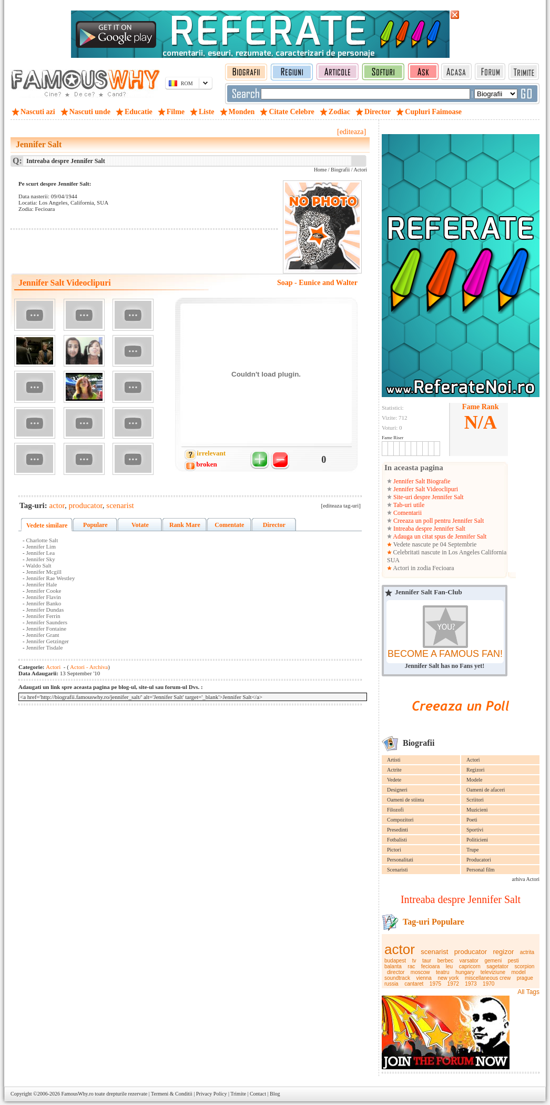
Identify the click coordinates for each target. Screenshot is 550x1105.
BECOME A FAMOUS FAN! (445, 653)
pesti (513, 961)
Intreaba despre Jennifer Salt (428, 528)
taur (426, 961)
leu (449, 966)
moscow (420, 972)
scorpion (525, 966)
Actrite (394, 770)
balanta (393, 966)
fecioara (430, 966)
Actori (473, 760)
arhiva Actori (525, 879)
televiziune (493, 972)
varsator (469, 961)
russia (391, 984)
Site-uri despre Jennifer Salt (428, 497)
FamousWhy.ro (77, 1094)
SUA (393, 560)
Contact (258, 1094)
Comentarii (407, 512)
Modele (474, 780)
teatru (443, 972)
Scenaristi (397, 870)
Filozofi (395, 810)
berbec (445, 961)
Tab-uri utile (408, 505)
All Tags (528, 992)
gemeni (493, 961)
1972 (453, 984)
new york (448, 978)
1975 (435, 984)
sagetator (497, 966)
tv (414, 961)
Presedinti (397, 830)
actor (399, 949)
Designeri (397, 790)
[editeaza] (351, 132)
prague (525, 978)
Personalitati (400, 860)
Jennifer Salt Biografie (421, 481)
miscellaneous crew (488, 978)
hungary (464, 972)
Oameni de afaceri (485, 790)
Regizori (475, 770)
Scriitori (475, 800)
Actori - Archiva (88, 667)
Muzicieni (477, 810)
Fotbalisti (397, 840)
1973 (470, 984)
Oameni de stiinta (405, 800)
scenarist (434, 952)
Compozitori (400, 820)
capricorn (470, 966)
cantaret (413, 984)
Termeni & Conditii (171, 1094)
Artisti (394, 760)
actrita (527, 952)
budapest (395, 961)
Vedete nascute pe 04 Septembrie (434, 544)
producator (470, 952)
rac (411, 966)
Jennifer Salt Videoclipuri (425, 489)
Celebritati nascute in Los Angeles (436, 552)
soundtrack (397, 978)
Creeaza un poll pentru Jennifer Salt (438, 520)
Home (320, 170)
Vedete (394, 780)
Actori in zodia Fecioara (423, 568)
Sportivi (474, 830)
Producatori (478, 860)
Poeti (471, 820)
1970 (488, 984)
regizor (503, 952)
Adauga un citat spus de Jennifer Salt (439, 536)
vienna (423, 978)
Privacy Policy (211, 1094)
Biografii (340, 170)
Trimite (238, 1094)
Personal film (480, 870)
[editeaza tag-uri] (341, 505)
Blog (275, 1094)
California (494, 552)
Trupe (472, 850)
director (395, 972)
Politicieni (477, 840)
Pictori (394, 850)
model (519, 972)
